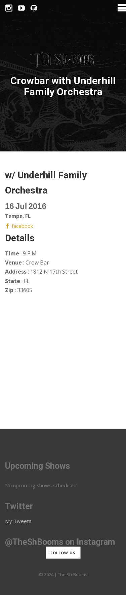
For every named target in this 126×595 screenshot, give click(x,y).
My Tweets (18, 521)
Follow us (63, 552)
